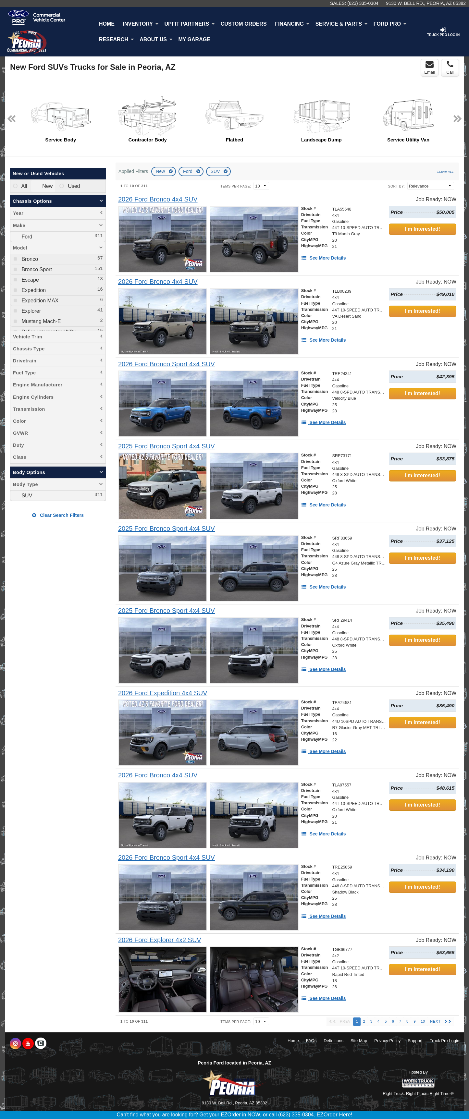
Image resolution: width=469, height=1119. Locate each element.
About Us (156, 39)
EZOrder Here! (334, 1115)
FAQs (311, 1040)
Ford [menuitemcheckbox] (26, 236)
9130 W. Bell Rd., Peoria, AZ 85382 (426, 3)
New (161, 171)
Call (449, 67)
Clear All (445, 171)
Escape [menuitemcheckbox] (29, 280)
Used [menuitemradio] (73, 186)
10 (423, 1021)
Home (107, 24)
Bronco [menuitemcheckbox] (29, 259)
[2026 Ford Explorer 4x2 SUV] (159, 940)
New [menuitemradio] (47, 186)
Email (429, 67)
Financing (292, 24)
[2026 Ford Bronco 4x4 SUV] (158, 199)
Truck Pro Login (444, 1040)
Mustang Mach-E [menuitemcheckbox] (40, 321)
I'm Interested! (422, 229)
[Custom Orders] (243, 24)
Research (116, 39)
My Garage (194, 39)
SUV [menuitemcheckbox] (26, 495)
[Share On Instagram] (15, 1043)
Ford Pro (390, 24)
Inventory (141, 24)
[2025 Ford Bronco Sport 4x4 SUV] (166, 446)
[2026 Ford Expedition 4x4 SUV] (162, 693)
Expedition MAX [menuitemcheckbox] (39, 300)
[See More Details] (323, 258)
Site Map (359, 1040)
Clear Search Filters (58, 515)
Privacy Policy (387, 1040)
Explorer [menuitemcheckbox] (30, 311)
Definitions (333, 1040)
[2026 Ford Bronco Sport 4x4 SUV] (166, 364)
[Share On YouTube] (28, 1043)
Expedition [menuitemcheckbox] (33, 290)
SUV (216, 171)
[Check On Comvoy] (40, 1043)
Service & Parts (341, 24)
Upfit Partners (190, 24)
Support (415, 1040)
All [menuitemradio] (23, 186)
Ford (188, 171)
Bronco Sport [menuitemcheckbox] (36, 269)
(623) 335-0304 (362, 3)
